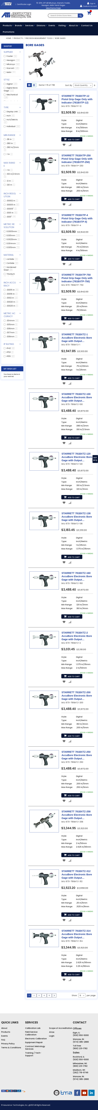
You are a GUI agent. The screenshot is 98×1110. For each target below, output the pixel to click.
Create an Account (90, 6)
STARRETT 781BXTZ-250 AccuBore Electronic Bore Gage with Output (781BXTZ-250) (77, 755)
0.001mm (13, 235)
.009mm (12, 336)
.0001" (11, 216)
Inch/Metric (11, 120)
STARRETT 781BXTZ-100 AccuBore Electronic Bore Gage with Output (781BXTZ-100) (77, 397)
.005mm (12, 324)
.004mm (13, 320)
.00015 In (13, 289)
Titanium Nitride (9, 275)
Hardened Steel (10, 268)
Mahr (11, 72)
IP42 (11, 348)
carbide (12, 259)
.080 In (11, 143)
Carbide (12, 263)
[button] (64, 145)
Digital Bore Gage (11, 89)
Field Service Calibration (31, 1033)
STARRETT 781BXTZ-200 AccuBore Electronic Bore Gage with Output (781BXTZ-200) (77, 696)
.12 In (10, 180)
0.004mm (13, 243)
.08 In (10, 139)
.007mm (12, 332)
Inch (11, 115)
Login (51, 1036)
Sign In (92, 3)
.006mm (12, 328)
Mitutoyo (13, 64)
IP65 (11, 356)
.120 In (11, 184)
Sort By (68, 85)
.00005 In (13, 204)
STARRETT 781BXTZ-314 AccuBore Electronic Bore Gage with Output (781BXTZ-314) (77, 934)
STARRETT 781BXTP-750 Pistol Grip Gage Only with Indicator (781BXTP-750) (77, 278)
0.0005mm (13, 231)
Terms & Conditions (11, 1047)
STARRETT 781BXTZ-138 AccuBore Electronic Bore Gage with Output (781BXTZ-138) (77, 517)
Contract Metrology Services (35, 1047)
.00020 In (12, 301)
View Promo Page (53, 8)
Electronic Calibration (36, 1038)
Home (9, 38)
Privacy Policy (8, 1043)
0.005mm (13, 247)
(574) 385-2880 (81, 1042)
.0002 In (12, 297)
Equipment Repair (34, 1042)
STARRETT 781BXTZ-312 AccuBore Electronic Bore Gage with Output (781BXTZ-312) (77, 875)
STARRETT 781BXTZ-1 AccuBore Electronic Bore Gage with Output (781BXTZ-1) (77, 338)
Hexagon (13, 60)
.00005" (12, 208)
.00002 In (12, 200)
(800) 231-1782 (80, 1048)
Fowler (12, 56)
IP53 (10, 352)
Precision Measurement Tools (39, 38)
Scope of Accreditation (60, 1028)
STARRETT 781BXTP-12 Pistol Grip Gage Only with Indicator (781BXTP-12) (77, 99)
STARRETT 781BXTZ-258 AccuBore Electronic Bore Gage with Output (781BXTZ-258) (77, 815)
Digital (12, 84)
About (4, 1028)
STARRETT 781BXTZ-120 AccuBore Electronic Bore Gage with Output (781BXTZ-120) (77, 457)
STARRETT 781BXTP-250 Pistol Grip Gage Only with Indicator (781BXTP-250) (77, 158)
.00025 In (12, 305)
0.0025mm (13, 239)
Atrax (51, 1032)
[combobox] (65, 15)
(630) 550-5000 (81, 1035)
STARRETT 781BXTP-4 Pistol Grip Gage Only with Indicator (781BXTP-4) (77, 218)
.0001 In (12, 212)
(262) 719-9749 (80, 1072)
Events (4, 1036)
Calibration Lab (32, 1028)
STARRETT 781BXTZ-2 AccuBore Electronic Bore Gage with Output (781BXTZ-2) (77, 636)
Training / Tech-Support (33, 1054)
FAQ (3, 1040)
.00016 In (12, 293)
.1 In (10, 154)
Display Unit (14, 111)
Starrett (13, 68)
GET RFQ (95, 458)
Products (18, 38)
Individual (13, 126)
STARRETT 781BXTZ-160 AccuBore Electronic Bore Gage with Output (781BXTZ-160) (77, 576)
